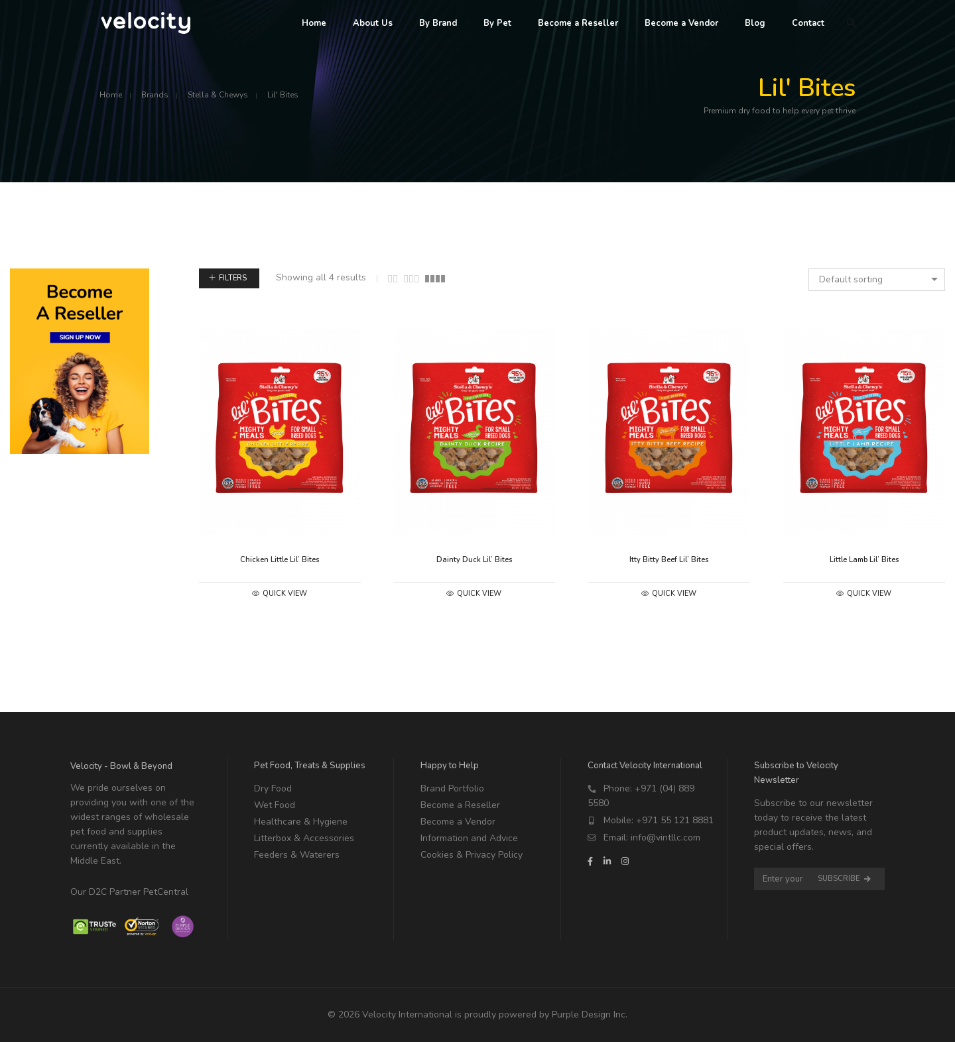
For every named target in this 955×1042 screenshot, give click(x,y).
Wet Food (274, 805)
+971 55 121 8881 (675, 820)
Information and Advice (469, 838)
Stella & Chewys (218, 94)
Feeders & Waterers (297, 854)
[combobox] (876, 279)
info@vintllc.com (665, 837)
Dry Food (273, 788)
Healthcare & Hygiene (301, 821)
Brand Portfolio (452, 788)
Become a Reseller (460, 805)
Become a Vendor (457, 821)
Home (110, 94)
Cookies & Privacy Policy (471, 854)
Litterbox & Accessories (304, 838)
